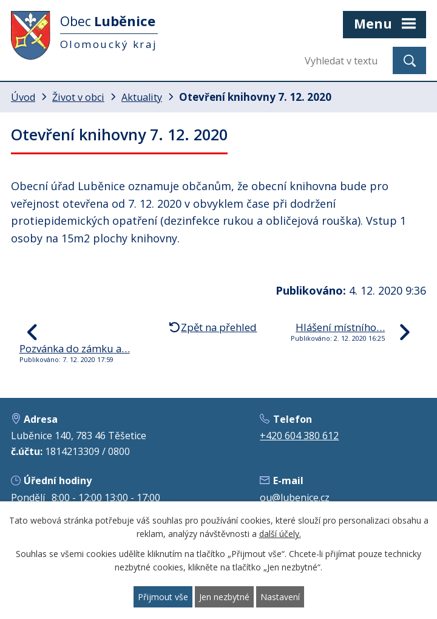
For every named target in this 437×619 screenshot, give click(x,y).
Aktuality (141, 97)
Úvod (23, 97)
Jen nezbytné (224, 597)
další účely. (280, 534)
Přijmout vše (163, 597)
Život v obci (78, 97)
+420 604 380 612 (299, 435)
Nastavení (280, 597)
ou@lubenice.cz (295, 497)
